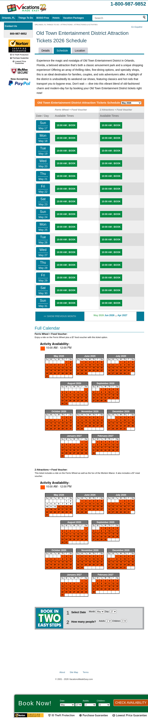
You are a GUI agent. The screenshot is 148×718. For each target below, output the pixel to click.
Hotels (56, 18)
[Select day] (113, 611)
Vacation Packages (73, 18)
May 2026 (98, 315)
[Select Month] (100, 611)
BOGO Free (42, 18)
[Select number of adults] (109, 620)
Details (45, 50)
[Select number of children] (124, 620)
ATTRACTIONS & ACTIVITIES (86, 25)
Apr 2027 (122, 315)
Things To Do (25, 18)
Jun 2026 (109, 315)
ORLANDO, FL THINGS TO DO (47, 25)
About (62, 672)
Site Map (74, 672)
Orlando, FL (8, 18)
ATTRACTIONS (67, 25)
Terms (85, 672)
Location (80, 50)
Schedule (62, 50)
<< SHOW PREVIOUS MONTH (60, 316)
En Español (136, 27)
